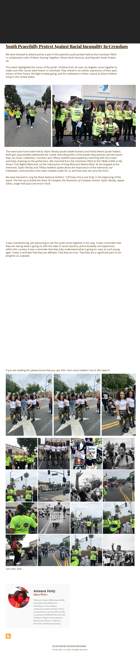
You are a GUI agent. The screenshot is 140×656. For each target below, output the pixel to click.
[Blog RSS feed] (8, 636)
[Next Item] (131, 116)
